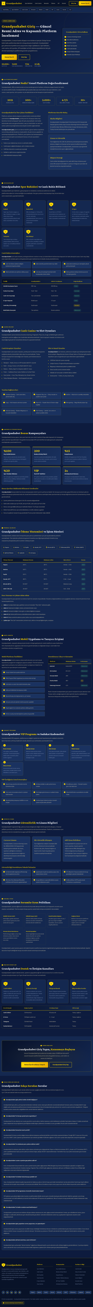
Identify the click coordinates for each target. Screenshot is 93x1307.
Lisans (57, 9)
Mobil (47, 9)
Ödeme (53, 3)
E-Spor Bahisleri (41, 1281)
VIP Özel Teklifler (60, 1281)
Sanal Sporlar (40, 1278)
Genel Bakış (6, 9)
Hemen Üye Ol (85, 3)
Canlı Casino (38, 3)
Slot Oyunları (40, 1275)
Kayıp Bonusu (59, 1275)
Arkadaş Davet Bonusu (61, 1284)
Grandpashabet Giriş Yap (61, 1065)
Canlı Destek (78, 1269)
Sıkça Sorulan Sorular (80, 1272)
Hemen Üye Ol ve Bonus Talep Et (34, 1065)
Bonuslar (46, 3)
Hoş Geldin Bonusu (60, 1269)
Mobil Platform (79, 1284)
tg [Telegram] (11, 1292)
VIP (58, 3)
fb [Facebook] (19, 1292)
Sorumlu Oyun (78, 1281)
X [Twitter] (3, 1292)
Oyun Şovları (40, 1284)
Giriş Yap (73, 3)
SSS (70, 9)
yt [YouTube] (15, 1292)
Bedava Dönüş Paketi (61, 1272)
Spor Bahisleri (28, 3)
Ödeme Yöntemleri (80, 1275)
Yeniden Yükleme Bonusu (62, 1278)
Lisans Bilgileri (78, 1278)
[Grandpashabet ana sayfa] (12, 3)
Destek (64, 3)
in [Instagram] (7, 1292)
